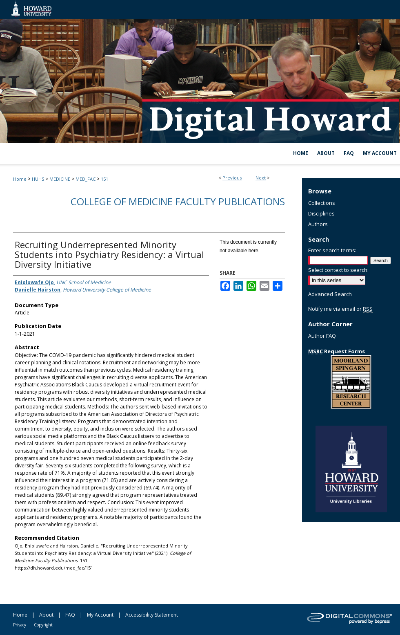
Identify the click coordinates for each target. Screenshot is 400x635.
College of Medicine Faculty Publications (178, 201)
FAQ (70, 614)
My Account (100, 614)
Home (20, 179)
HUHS (38, 179)
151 (104, 179)
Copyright (43, 625)
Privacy (19, 625)
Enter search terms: (332, 250)
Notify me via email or (340, 308)
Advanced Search (330, 294)
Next (261, 178)
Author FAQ (322, 335)
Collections (321, 202)
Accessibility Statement (151, 614)
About (46, 614)
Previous (232, 178)
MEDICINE (59, 179)
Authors (318, 224)
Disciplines (321, 213)
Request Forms (336, 351)
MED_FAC (86, 179)
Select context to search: (338, 270)
